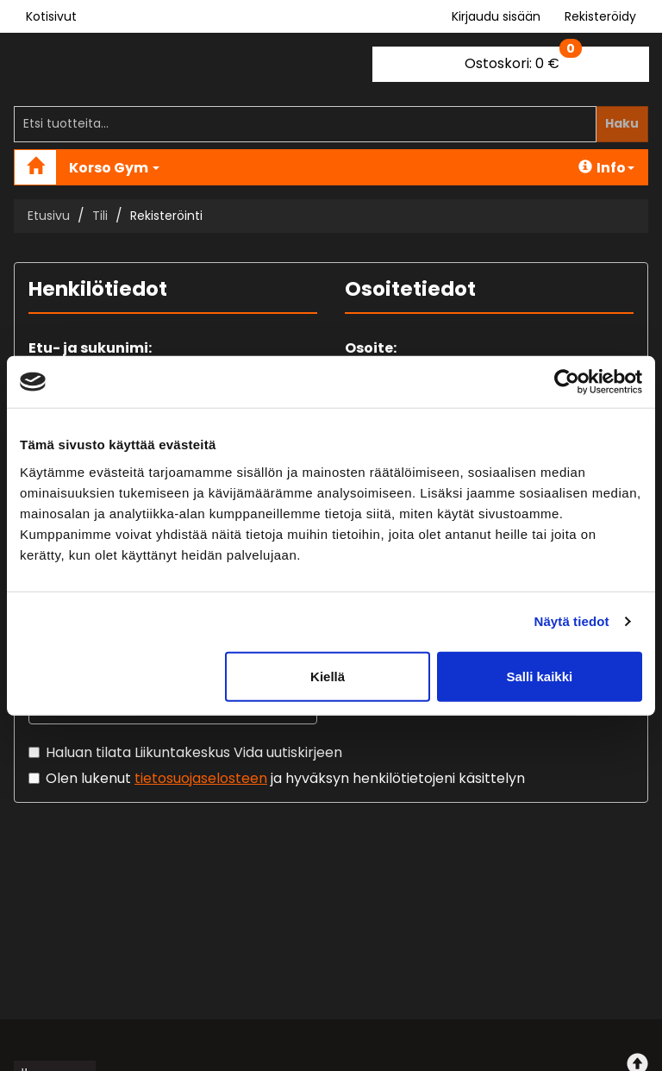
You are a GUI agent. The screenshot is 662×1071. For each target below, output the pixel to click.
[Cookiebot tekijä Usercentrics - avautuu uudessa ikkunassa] (566, 382)
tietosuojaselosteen (200, 778)
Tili (100, 215)
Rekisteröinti (166, 215)
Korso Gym (114, 168)
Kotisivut (51, 16)
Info (606, 168)
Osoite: (371, 348)
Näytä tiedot (571, 621)
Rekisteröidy (600, 16)
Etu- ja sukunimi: (90, 348)
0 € (523, 60)
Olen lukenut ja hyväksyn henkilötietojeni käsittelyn (285, 778)
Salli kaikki (540, 675)
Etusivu (49, 215)
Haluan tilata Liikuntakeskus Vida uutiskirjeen (194, 752)
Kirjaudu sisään (496, 16)
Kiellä (327, 675)
